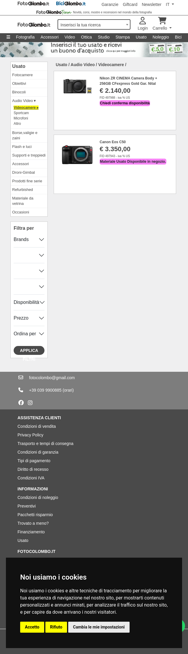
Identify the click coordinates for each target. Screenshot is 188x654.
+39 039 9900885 (45, 390)
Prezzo (21, 317)
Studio (104, 37)
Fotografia (25, 37)
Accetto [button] (32, 627)
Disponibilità (26, 302)
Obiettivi (19, 83)
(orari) (68, 390)
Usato (141, 37)
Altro (17, 124)
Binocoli (19, 92)
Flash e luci (22, 146)
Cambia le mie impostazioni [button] (99, 627)
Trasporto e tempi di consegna (45, 443)
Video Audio (70, 38)
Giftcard (130, 4)
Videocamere (111, 64)
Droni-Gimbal (23, 172)
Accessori (50, 37)
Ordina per (25, 333)
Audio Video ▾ (24, 100)
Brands (21, 239)
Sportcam (21, 113)
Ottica (86, 37)
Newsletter (151, 4)
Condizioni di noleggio (37, 497)
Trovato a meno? (33, 523)
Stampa (123, 37)
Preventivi (26, 506)
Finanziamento (31, 531)
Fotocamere (22, 75)
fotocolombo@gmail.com (52, 377)
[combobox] (94, 24)
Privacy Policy (30, 435)
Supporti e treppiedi (29, 155)
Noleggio (160, 37)
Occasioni (20, 212)
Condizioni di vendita (36, 426)
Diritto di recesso (32, 469)
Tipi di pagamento (33, 460)
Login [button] (143, 24)
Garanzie (109, 4)
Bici (178, 37)
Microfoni (21, 118)
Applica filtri (29, 351)
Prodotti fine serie (27, 181)
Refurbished (22, 189)
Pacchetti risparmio (35, 514)
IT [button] (168, 4)
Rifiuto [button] (56, 627)
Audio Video (83, 64)
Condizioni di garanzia (37, 452)
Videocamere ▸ (26, 108)
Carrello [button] (160, 24)
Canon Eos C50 (113, 142)
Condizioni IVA (30, 478)
